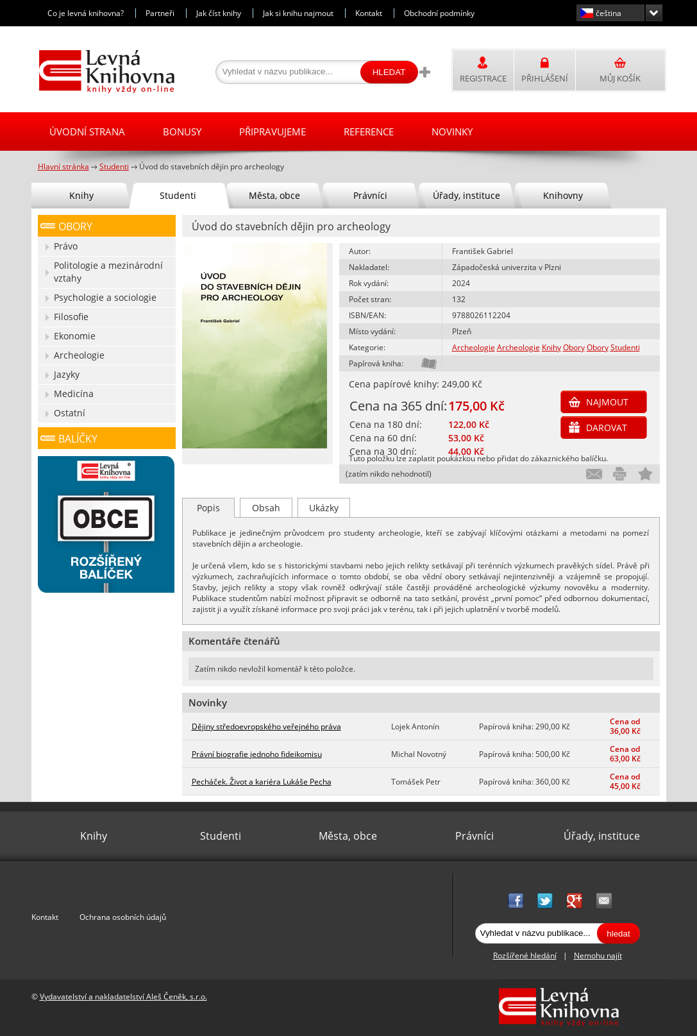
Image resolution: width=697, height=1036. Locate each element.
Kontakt (368, 13)
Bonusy (182, 131)
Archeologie (473, 347)
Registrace (483, 78)
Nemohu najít (598, 955)
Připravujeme (272, 131)
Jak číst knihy (218, 13)
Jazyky (67, 374)
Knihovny (563, 195)
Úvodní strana (87, 131)
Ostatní (69, 413)
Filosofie (71, 316)
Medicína (74, 393)
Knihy (551, 347)
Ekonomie (75, 336)
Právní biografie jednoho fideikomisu (257, 754)
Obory (574, 347)
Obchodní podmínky (439, 13)
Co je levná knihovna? (85, 13)
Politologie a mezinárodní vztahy (108, 271)
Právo (66, 246)
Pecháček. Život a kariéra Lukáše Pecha (262, 781)
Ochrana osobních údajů (123, 917)
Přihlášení (544, 78)
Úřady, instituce (466, 195)
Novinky (452, 131)
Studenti (625, 347)
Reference (369, 131)
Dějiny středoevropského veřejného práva (266, 726)
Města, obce (274, 195)
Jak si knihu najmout (298, 13)
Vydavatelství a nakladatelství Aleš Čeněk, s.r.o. (123, 996)
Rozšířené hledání (525, 955)
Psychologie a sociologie (105, 297)
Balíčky (77, 439)
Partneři (160, 13)
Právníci (370, 195)
